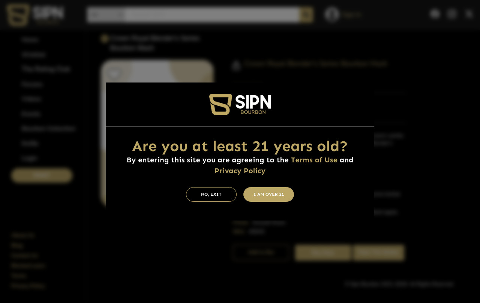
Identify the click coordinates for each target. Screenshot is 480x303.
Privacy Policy (240, 170)
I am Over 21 (269, 194)
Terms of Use (314, 159)
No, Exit (211, 194)
